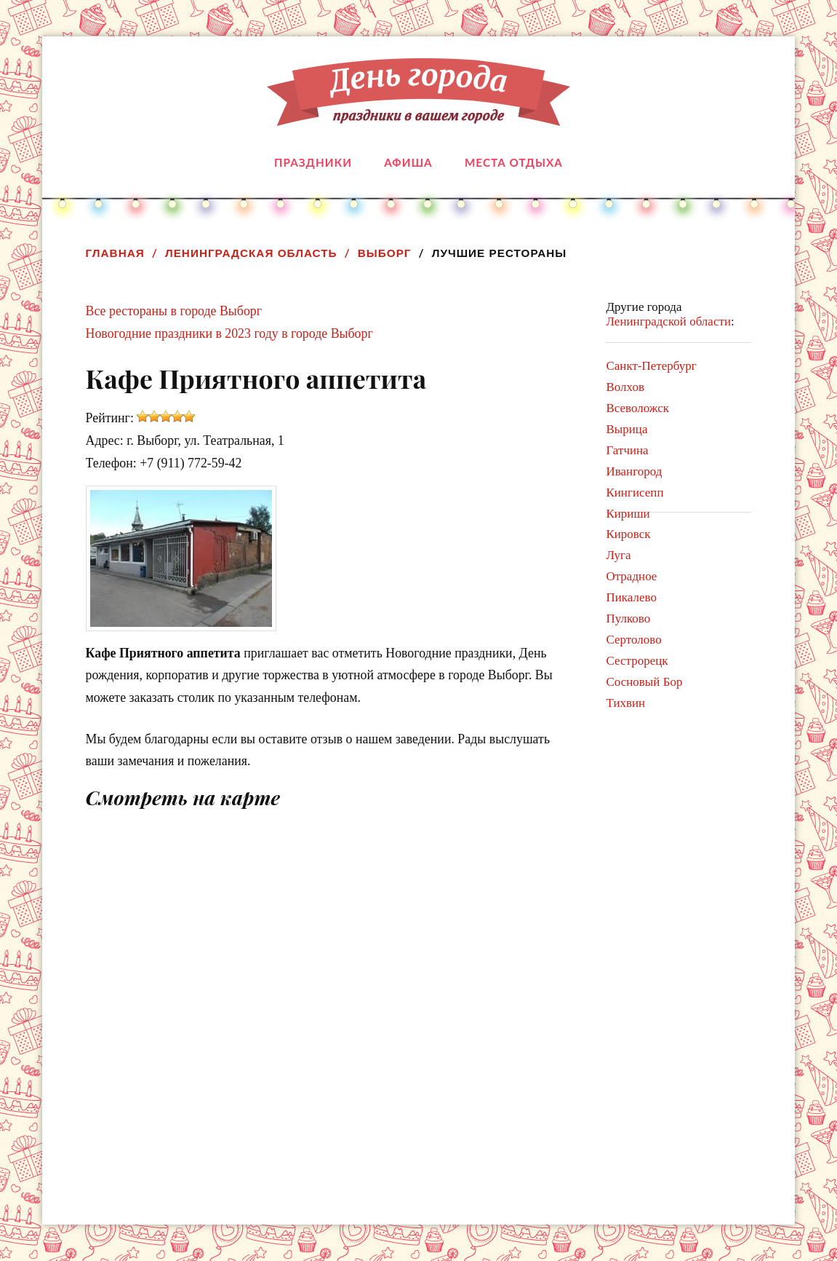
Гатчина (627, 450)
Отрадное (631, 576)
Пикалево (631, 597)
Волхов (625, 387)
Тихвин (625, 703)
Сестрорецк (637, 661)
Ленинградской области (668, 321)
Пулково (628, 618)
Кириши (627, 514)
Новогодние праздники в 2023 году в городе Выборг (229, 333)
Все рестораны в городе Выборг (174, 311)
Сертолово (633, 640)
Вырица (626, 429)
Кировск (628, 534)
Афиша (408, 162)
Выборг (385, 253)
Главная (115, 253)
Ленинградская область (251, 253)
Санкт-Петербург (651, 366)
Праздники (313, 162)
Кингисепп (634, 492)
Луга (618, 555)
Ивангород (634, 471)
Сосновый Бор (644, 682)
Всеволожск (637, 408)
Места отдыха (514, 162)
